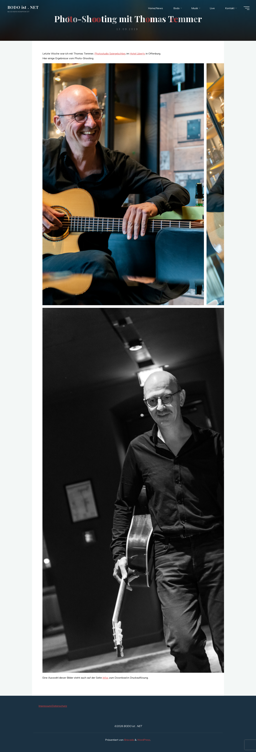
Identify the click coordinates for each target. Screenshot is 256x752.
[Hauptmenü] (246, 8)
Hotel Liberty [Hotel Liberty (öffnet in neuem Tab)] (137, 53)
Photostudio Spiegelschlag (110, 53)
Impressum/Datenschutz (53, 705)
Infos (105, 677)
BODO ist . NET (23, 7)
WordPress (143, 739)
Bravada (128, 739)
